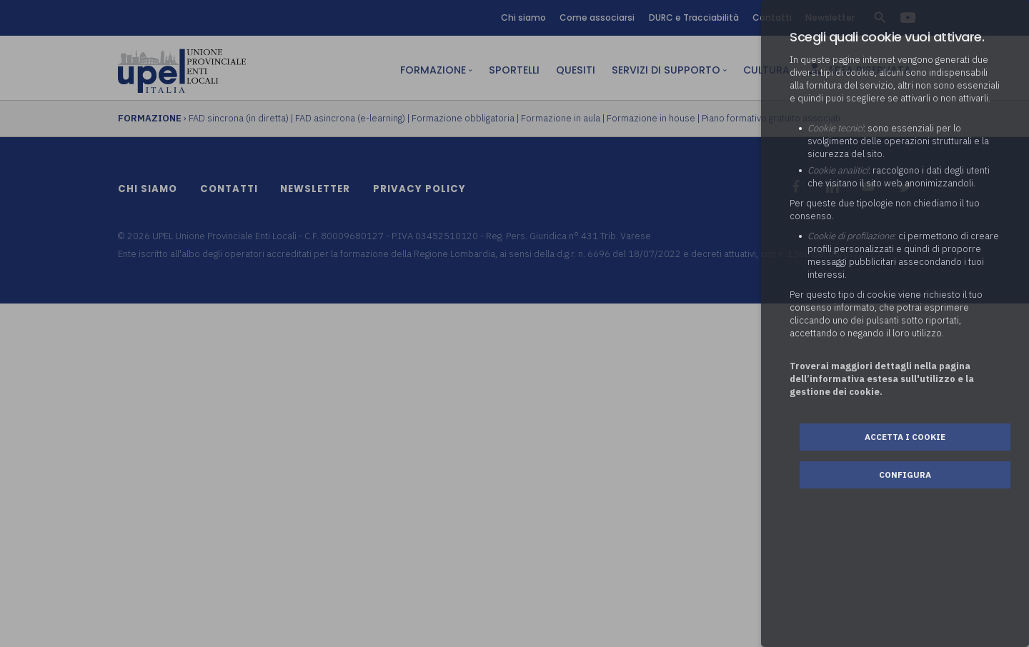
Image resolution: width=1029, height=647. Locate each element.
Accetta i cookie (905, 436)
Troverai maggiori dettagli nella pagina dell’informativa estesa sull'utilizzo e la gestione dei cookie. (882, 379)
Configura (905, 474)
